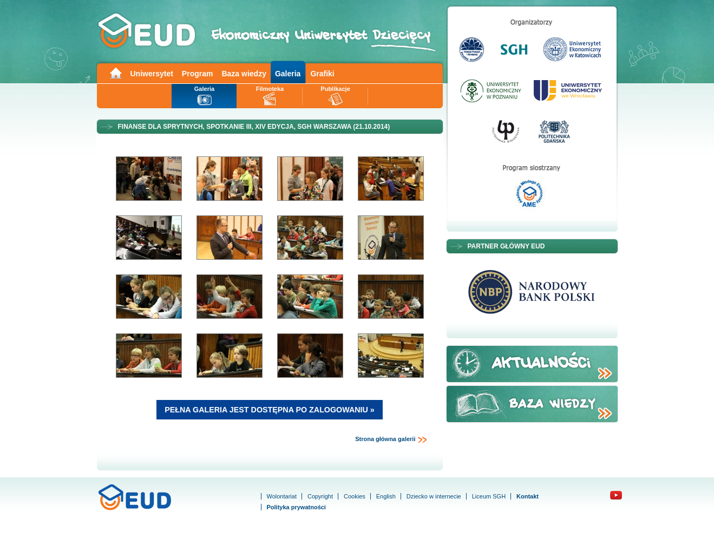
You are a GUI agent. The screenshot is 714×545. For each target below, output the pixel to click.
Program (197, 73)
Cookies (354, 496)
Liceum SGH (489, 496)
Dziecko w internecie (434, 496)
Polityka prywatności (296, 507)
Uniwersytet (151, 73)
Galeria (287, 73)
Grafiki (322, 73)
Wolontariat (282, 496)
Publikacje (335, 89)
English (386, 496)
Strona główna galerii (391, 439)
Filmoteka (270, 89)
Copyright (320, 496)
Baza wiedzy (243, 73)
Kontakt (527, 496)
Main (115, 72)
